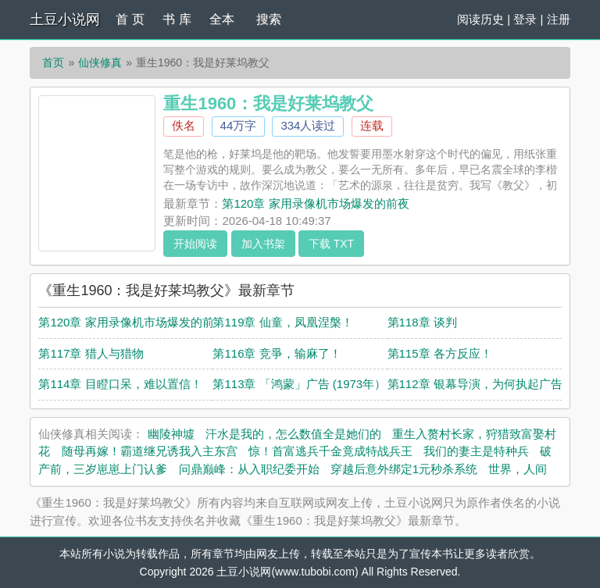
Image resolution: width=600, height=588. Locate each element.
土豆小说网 (65, 19)
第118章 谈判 (422, 322)
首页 (53, 62)
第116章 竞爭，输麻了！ (276, 353)
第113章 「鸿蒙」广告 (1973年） (299, 383)
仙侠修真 (100, 62)
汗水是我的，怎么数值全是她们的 (293, 433)
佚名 (183, 125)
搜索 (268, 19)
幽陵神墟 (171, 433)
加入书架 (263, 243)
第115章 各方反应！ (440, 353)
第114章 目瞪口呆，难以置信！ (120, 383)
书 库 (176, 19)
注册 (558, 19)
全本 (221, 19)
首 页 (130, 19)
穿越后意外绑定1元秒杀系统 (403, 469)
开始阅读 (195, 243)
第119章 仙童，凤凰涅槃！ (282, 322)
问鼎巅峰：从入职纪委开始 (249, 469)
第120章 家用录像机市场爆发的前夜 (315, 203)
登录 (525, 19)
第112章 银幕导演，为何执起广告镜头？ (493, 383)
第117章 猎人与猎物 (90, 353)
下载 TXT (331, 243)
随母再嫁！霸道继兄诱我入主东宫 (150, 451)
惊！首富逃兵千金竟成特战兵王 (330, 451)
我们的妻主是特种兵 (476, 451)
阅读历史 (480, 19)
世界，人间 (517, 469)
